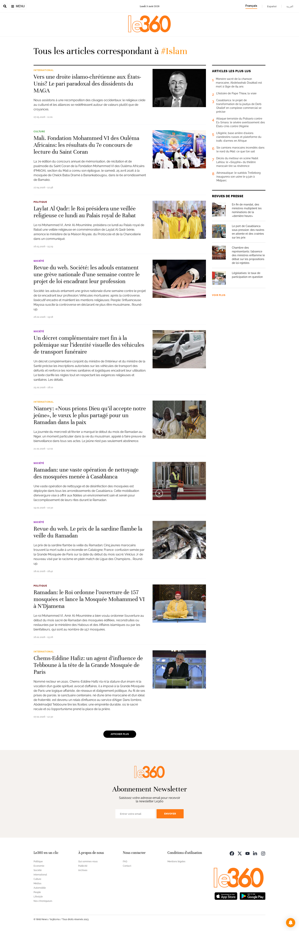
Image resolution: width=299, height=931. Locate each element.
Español (271, 6)
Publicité (82, 866)
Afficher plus (120, 734)
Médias (37, 883)
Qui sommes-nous (88, 861)
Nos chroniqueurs (43, 901)
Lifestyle (38, 896)
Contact (127, 866)
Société (39, 261)
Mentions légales (176, 861)
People (37, 892)
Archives (82, 870)
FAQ (125, 861)
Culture (39, 131)
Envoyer (170, 813)
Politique (40, 202)
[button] (290, 922)
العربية (289, 6)
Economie (39, 866)
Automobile (40, 888)
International (44, 70)
